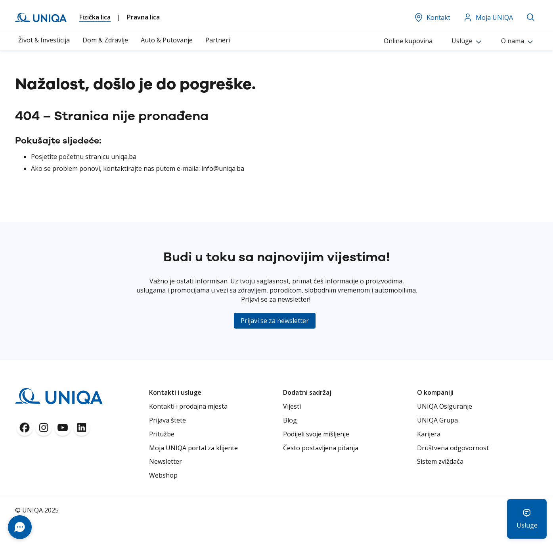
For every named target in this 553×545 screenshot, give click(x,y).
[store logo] (41, 17)
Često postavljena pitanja (320, 448)
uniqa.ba (123, 156)
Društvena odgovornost (453, 448)
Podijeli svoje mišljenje (316, 434)
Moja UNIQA (488, 17)
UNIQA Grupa (437, 420)
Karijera (428, 434)
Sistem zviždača (440, 461)
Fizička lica (95, 17)
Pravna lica (143, 17)
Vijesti (292, 406)
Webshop (163, 475)
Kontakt (432, 17)
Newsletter (165, 461)
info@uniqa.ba (222, 168)
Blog (290, 420)
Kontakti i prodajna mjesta (188, 406)
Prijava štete (167, 420)
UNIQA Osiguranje (444, 406)
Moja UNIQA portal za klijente (193, 448)
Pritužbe (161, 434)
